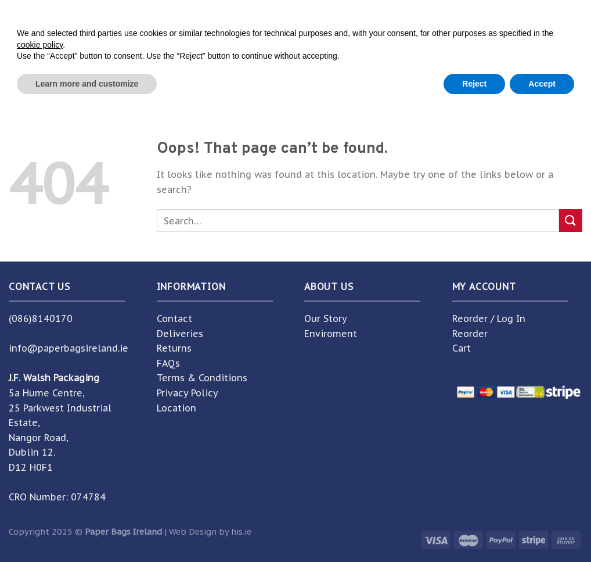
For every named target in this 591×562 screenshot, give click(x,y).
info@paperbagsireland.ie (68, 348)
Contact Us (376, 88)
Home (92, 88)
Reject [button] (474, 530)
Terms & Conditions (202, 378)
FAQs (168, 363)
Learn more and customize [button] (86, 530)
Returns (174, 348)
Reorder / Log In (488, 318)
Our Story (325, 318)
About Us (316, 88)
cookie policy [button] (40, 491)
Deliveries (180, 333)
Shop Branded (245, 88)
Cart (461, 348)
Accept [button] (542, 530)
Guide (499, 88)
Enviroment (330, 333)
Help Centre (444, 88)
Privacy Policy (187, 393)
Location (176, 408)
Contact (174, 318)
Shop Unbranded (157, 88)
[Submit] (492, 46)
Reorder (470, 333)
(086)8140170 (41, 318)
